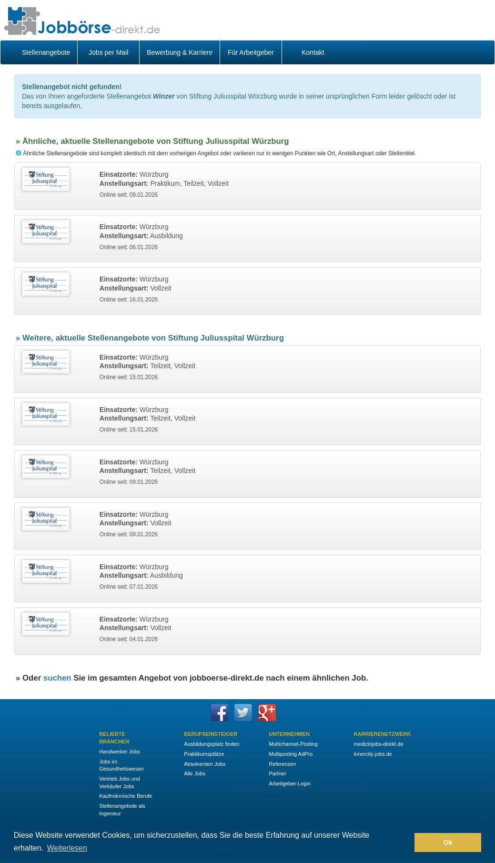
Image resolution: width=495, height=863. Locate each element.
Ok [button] (448, 842)
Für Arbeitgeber (251, 52)
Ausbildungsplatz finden (211, 744)
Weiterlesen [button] (67, 848)
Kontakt (313, 52)
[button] (404, 842)
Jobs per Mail (108, 52)
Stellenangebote (46, 52)
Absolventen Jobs (204, 764)
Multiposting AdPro (291, 754)
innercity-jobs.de (373, 754)
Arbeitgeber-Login (289, 783)
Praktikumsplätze (204, 754)
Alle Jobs (194, 773)
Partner (277, 773)
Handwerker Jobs (119, 751)
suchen (57, 677)
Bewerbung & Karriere (179, 52)
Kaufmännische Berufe (125, 796)
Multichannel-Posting (293, 744)
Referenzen (282, 764)
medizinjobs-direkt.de (379, 744)
